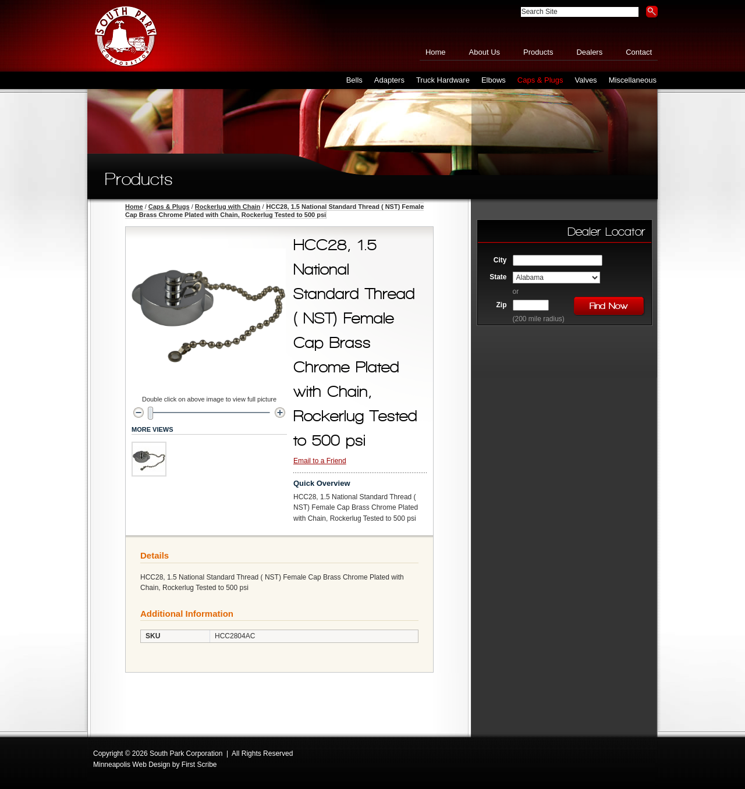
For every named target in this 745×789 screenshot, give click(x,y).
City (500, 260)
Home (435, 52)
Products (538, 52)
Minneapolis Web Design (132, 764)
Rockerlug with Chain (227, 206)
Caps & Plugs (169, 206)
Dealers (589, 52)
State (497, 277)
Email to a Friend (319, 461)
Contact (639, 52)
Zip (501, 305)
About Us (484, 52)
